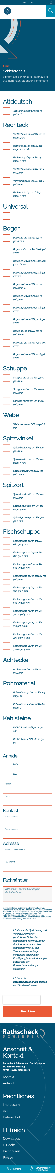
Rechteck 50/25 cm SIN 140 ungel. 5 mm (27, 159)
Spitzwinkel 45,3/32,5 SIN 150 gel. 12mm (28, 473)
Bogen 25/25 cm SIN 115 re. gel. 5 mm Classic (29, 263)
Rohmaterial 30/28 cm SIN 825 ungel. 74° (29, 694)
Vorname (8, 784)
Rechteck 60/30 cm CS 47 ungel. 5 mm (26, 194)
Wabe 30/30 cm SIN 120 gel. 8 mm (29, 426)
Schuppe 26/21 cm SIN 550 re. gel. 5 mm (28, 379)
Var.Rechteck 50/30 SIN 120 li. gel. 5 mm (28, 182)
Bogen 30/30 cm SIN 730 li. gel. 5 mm (29, 344)
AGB (6, 1111)
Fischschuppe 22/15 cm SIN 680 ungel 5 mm (27, 566)
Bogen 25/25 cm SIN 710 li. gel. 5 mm (29, 309)
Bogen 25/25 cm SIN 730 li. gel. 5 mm (29, 321)
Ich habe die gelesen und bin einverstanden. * (30, 982)
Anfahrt (8, 1083)
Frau (15, 764)
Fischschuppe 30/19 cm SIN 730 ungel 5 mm (27, 636)
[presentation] (21, 999)
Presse (8, 1157)
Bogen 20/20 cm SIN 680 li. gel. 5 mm (29, 251)
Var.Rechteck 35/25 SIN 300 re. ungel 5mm (29, 136)
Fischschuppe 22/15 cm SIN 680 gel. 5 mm (27, 554)
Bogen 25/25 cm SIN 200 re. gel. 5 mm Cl (27, 286)
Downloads (11, 1138)
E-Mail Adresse (11, 817)
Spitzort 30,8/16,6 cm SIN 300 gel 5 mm (28, 519)
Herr (15, 774)
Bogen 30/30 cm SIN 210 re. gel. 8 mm (27, 333)
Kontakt (8, 1077)
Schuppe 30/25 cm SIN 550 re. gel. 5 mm (29, 391)
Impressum (11, 1105)
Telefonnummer (11, 829)
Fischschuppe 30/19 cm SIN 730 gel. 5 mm (27, 624)
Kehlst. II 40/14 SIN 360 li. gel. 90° (28, 729)
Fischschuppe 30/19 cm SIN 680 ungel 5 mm (27, 601)
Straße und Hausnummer (15, 849)
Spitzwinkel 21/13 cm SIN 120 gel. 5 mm (28, 449)
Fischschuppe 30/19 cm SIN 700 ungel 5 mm (27, 613)
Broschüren (11, 1151)
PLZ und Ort (10, 862)
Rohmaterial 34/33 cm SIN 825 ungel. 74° (29, 706)
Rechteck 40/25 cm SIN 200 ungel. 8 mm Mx (27, 147)
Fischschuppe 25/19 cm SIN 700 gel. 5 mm (27, 589)
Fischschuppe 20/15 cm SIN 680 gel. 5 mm (27, 543)
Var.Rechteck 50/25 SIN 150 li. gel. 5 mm (28, 171)
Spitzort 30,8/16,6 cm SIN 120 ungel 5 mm (28, 508)
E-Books (9, 1145)
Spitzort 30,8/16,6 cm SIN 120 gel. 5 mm (28, 496)
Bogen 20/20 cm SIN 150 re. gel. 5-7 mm (27, 239)
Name (7, 796)
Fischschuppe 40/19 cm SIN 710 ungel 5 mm (27, 648)
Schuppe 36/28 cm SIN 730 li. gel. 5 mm (28, 403)
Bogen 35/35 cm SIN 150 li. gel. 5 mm (29, 356)
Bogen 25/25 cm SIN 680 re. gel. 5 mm (27, 298)
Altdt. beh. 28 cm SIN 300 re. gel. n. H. (27, 112)
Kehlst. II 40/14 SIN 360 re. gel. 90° (28, 741)
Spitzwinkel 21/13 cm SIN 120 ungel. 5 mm (28, 461)
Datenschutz (12, 1117)
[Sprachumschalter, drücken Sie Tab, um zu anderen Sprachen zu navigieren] (27, 2)
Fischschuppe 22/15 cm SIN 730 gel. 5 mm (29, 578)
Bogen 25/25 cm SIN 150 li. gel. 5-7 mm (29, 274)
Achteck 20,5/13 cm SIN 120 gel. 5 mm (27, 671)
